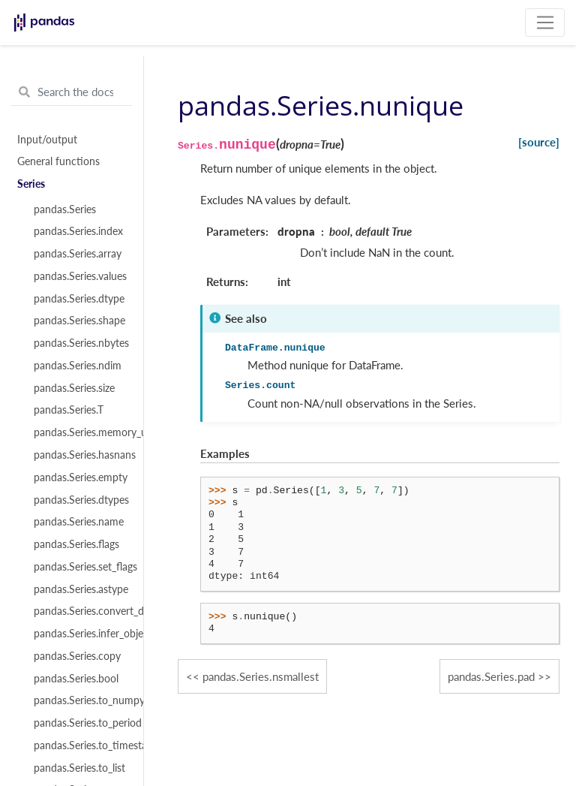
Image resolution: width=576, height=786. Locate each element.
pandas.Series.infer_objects (80, 634)
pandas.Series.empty (80, 477)
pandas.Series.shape (79, 321)
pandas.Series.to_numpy (80, 700)
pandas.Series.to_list (79, 768)
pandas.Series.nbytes (80, 343)
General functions (58, 161)
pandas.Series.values (80, 276)
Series (31, 184)
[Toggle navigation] (545, 22)
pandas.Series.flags (76, 544)
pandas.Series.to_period (80, 723)
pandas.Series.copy (77, 656)
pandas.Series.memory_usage (80, 432)
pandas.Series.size (74, 388)
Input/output (47, 140)
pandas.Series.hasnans (80, 455)
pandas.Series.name (79, 522)
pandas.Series (65, 209)
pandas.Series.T (69, 410)
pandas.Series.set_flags (80, 567)
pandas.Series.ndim (78, 366)
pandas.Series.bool (76, 679)
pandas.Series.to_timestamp (80, 745)
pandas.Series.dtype (79, 299)
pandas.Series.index (78, 231)
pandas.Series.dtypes (80, 500)
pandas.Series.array (78, 254)
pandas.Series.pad (491, 676)
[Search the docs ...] (71, 92)
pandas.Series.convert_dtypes (80, 611)
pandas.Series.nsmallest (260, 676)
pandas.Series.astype (80, 589)
